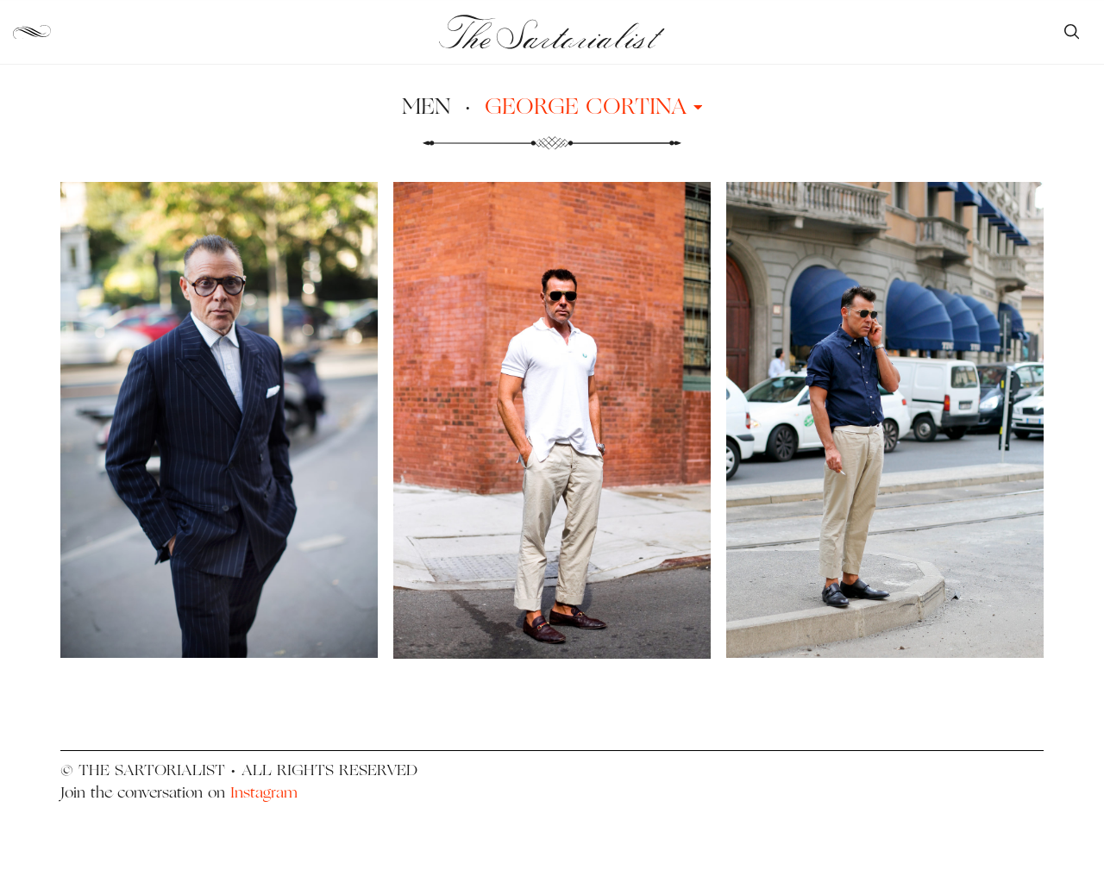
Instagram (264, 792)
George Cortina (594, 105)
